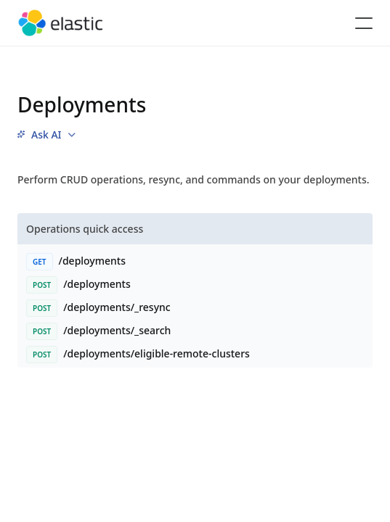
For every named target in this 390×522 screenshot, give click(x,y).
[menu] (46, 134)
